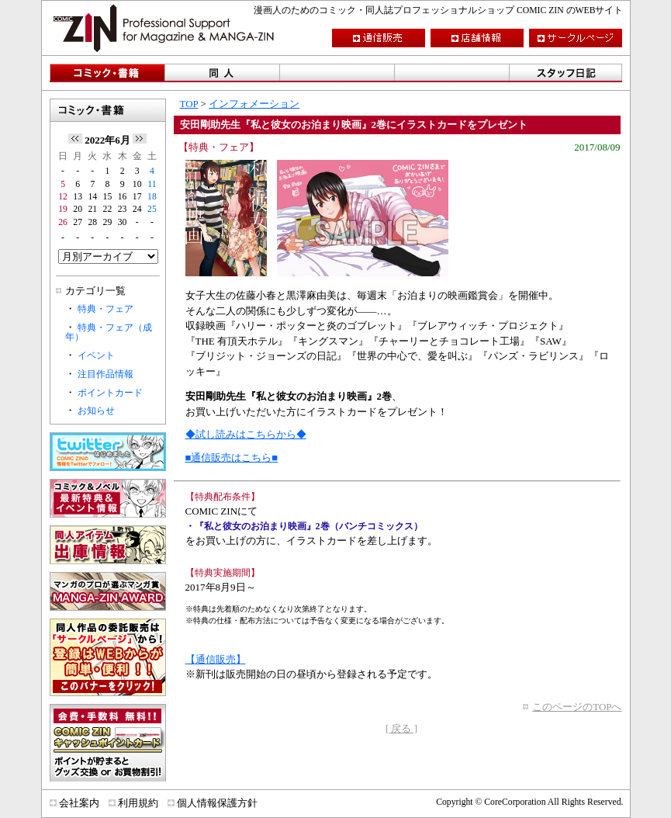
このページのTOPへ (576, 706)
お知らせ (96, 411)
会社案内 (79, 803)
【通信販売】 (215, 659)
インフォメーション (254, 103)
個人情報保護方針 (217, 803)
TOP (189, 103)
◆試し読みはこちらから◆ (245, 434)
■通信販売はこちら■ (231, 457)
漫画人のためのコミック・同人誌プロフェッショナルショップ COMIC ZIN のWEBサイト (439, 10)
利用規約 (138, 803)
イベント (96, 356)
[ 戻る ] (401, 728)
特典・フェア (105, 309)
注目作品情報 (105, 374)
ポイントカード (110, 393)
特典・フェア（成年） (108, 333)
